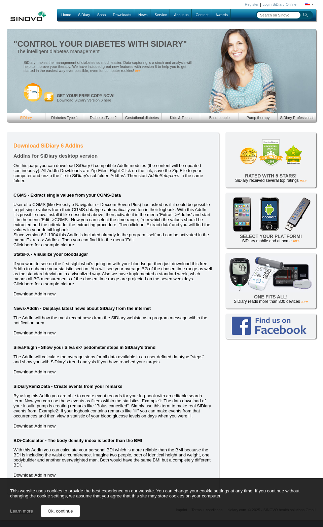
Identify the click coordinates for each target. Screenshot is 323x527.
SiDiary (84, 15)
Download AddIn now (34, 293)
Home (66, 15)
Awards (221, 15)
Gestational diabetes (142, 118)
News (143, 15)
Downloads (122, 15)
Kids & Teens (180, 118)
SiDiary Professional (296, 118)
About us (181, 15)
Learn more (21, 511)
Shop (101, 15)
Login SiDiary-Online (279, 4)
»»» (138, 71)
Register (252, 4)
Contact (202, 15)
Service (160, 15)
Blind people (219, 118)
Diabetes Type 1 (64, 118)
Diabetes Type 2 (103, 118)
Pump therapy (258, 118)
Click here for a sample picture (43, 244)
